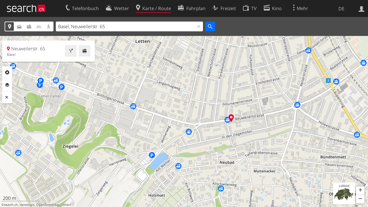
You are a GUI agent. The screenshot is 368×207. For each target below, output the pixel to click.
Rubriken (7, 72)
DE (341, 8)
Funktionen (7, 97)
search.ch (11, 205)
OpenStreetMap (48, 205)
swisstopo (27, 205)
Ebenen (7, 85)
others (66, 205)
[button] (360, 190)
